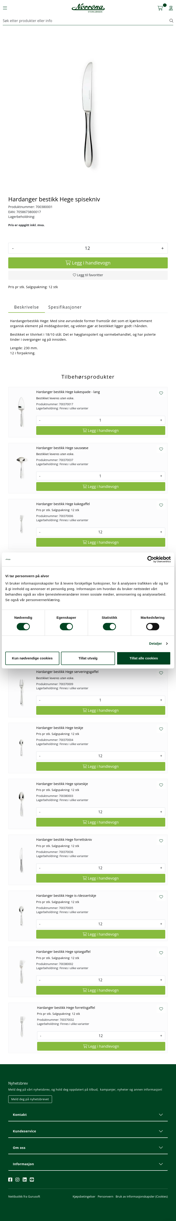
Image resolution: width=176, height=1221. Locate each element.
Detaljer (155, 643)
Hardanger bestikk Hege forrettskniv (64, 839)
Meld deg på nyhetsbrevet (30, 1099)
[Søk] (86, 20)
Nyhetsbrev (18, 1083)
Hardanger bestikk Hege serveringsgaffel (67, 672)
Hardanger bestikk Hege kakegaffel (63, 504)
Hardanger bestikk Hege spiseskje (62, 784)
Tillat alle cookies (143, 658)
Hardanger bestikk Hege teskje (59, 728)
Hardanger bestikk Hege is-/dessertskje (66, 895)
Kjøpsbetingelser (84, 1196)
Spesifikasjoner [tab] (65, 307)
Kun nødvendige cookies (32, 658)
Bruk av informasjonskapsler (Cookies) (142, 1196)
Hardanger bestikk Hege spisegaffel (63, 951)
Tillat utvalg (87, 658)
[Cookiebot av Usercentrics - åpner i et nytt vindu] (151, 559)
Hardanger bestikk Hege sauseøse (62, 448)
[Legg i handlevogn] (88, 262)
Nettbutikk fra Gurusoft (24, 1196)
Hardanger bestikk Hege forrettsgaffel (66, 1007)
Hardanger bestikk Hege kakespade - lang (68, 392)
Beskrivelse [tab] (26, 307)
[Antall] (87, 248)
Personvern (105, 1196)
